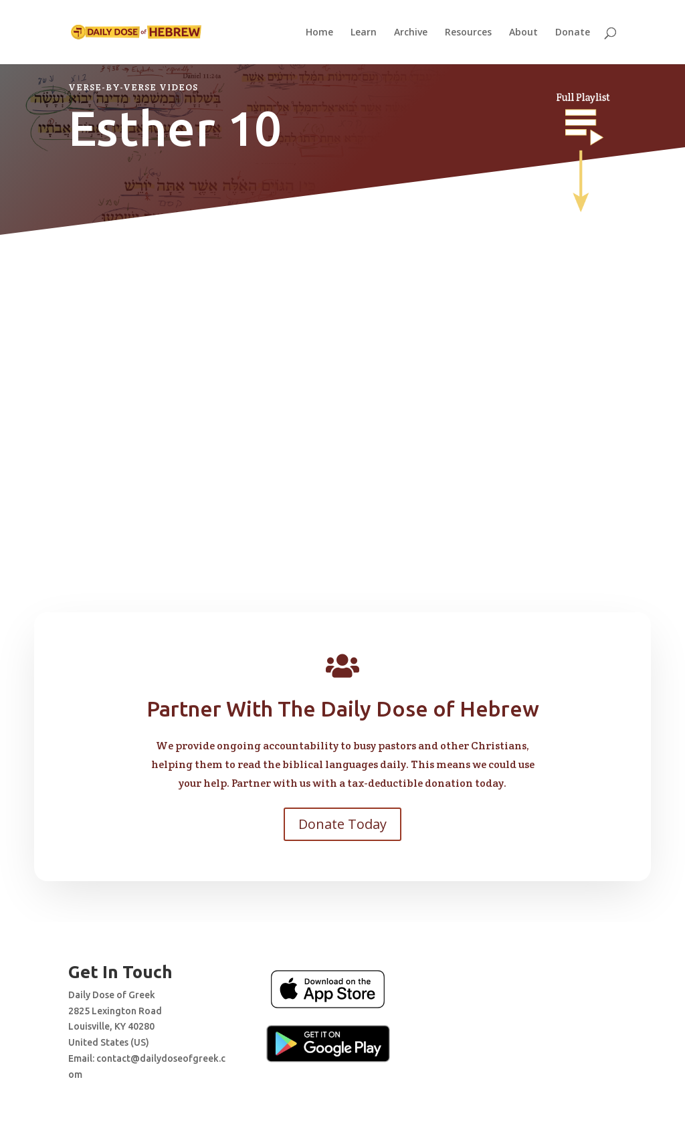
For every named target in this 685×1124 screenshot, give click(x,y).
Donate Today (342, 824)
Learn (364, 32)
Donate (572, 32)
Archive (410, 32)
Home (319, 32)
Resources (468, 32)
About (523, 32)
